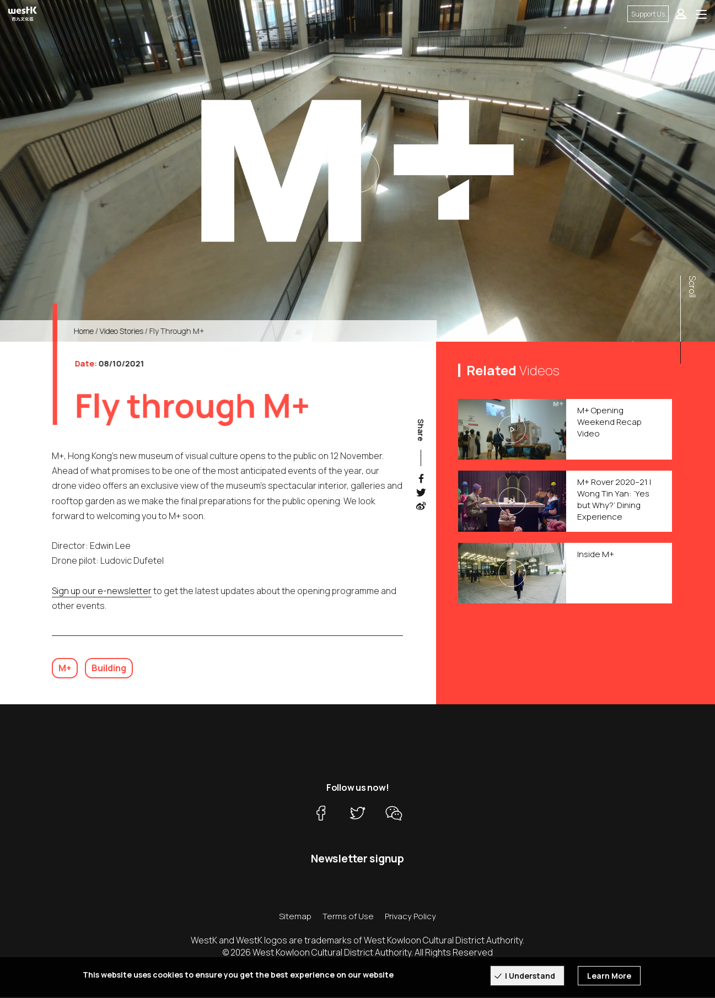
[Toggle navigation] (701, 14)
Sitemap (295, 917)
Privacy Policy (410, 917)
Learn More (609, 975)
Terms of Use (348, 917)
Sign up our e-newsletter (102, 602)
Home (96, 331)
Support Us (648, 14)
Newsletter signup (357, 860)
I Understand (530, 975)
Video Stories (133, 331)
